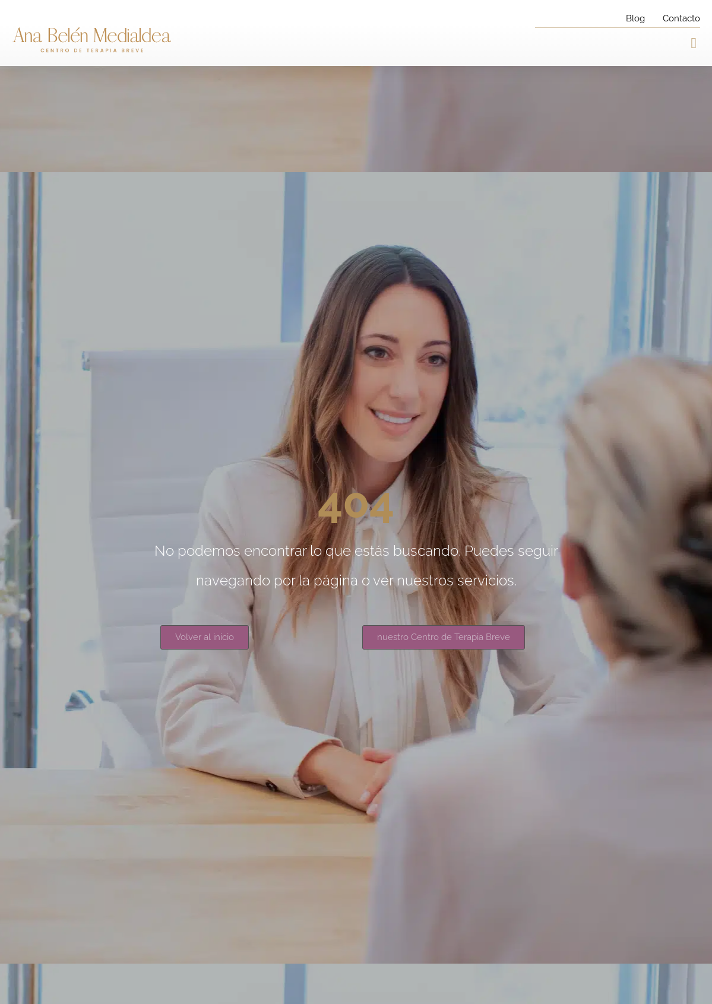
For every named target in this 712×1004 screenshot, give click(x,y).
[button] (693, 43)
